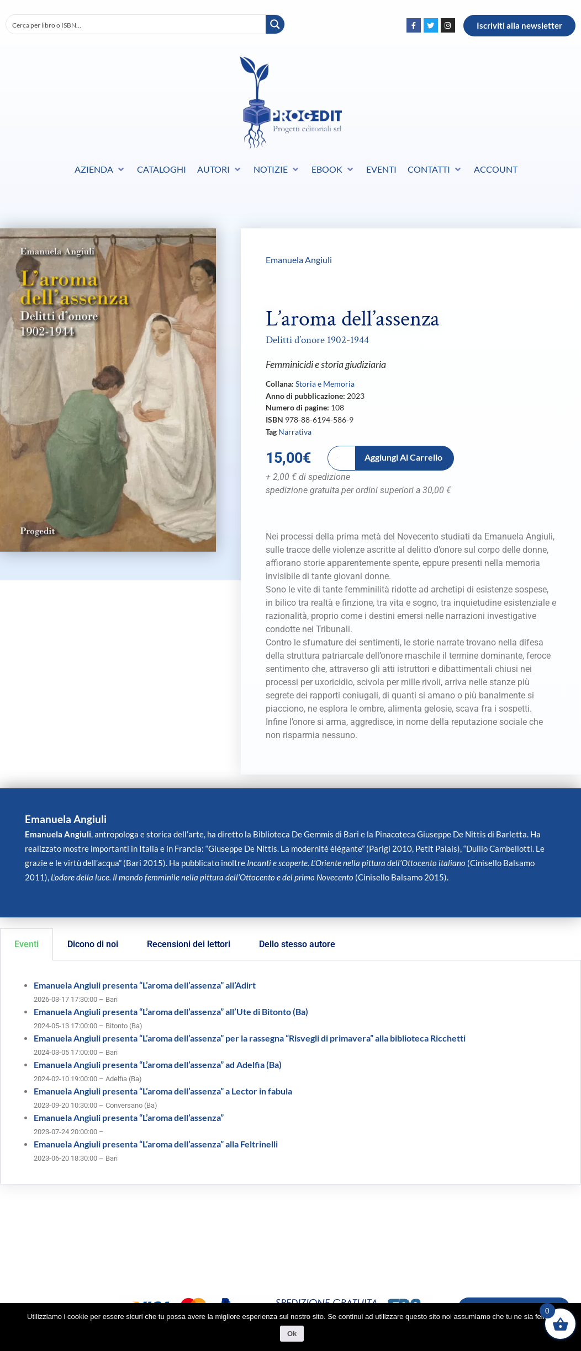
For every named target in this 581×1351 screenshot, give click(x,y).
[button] (100, 169)
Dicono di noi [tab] (92, 944)
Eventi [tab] (26, 944)
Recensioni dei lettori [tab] (188, 944)
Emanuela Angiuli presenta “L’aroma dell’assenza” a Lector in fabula (163, 1091)
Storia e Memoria (325, 383)
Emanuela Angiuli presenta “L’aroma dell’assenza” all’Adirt (145, 985)
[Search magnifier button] (275, 24)
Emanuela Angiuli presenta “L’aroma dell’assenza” (129, 1117)
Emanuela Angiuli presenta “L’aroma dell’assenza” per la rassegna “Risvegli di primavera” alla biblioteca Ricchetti (250, 1038)
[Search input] (136, 24)
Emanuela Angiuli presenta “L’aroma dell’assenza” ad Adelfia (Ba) (158, 1064)
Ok (293, 1335)
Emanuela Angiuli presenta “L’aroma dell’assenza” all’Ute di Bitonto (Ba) (171, 1011)
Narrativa (294, 431)
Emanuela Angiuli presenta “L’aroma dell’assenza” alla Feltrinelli (156, 1144)
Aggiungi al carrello (403, 457)
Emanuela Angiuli (299, 259)
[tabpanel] (290, 1072)
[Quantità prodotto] (342, 458)
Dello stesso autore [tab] (297, 944)
